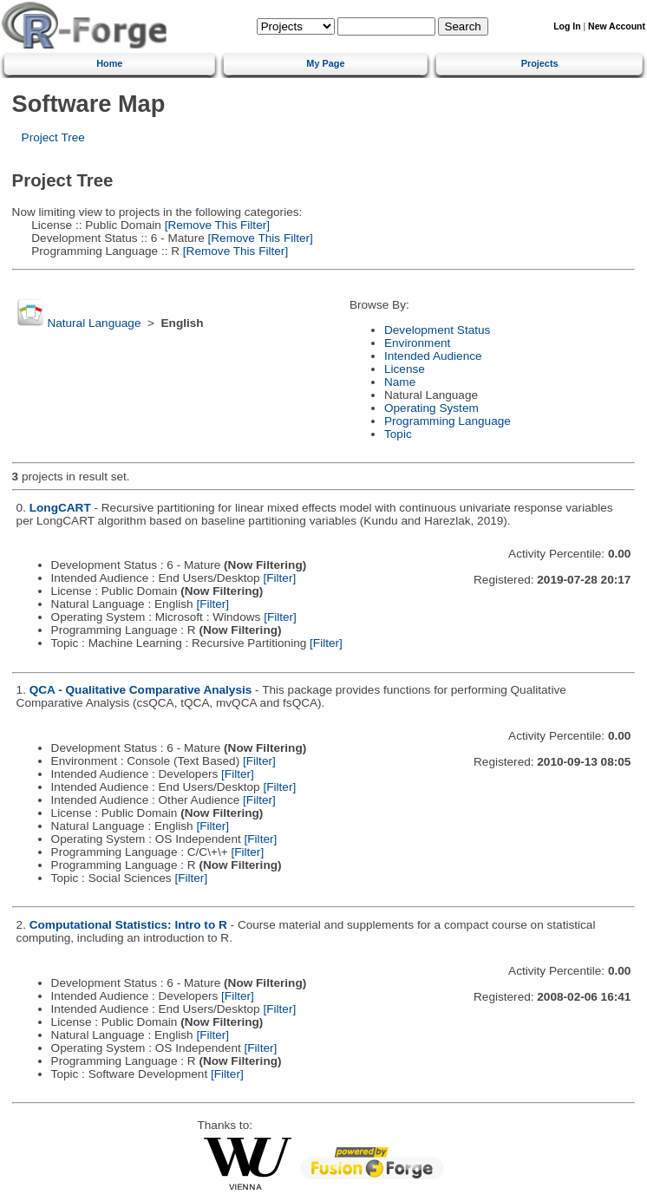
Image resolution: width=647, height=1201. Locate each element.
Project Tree (53, 137)
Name (399, 381)
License (404, 368)
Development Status (437, 329)
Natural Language (94, 323)
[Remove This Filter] (215, 225)
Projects (540, 63)
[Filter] (279, 577)
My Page (325, 63)
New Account (616, 26)
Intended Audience (433, 355)
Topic (398, 434)
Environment (417, 342)
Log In (566, 26)
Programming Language (447, 421)
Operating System (431, 407)
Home (109, 63)
